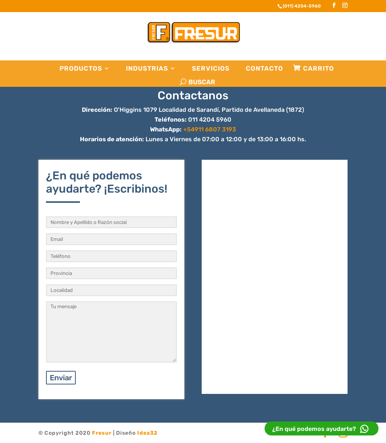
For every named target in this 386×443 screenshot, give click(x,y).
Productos (81, 68)
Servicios (211, 68)
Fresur (102, 433)
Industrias (147, 68)
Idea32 (147, 433)
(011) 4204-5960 (302, 6)
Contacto (264, 68)
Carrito (318, 68)
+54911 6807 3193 (209, 129)
